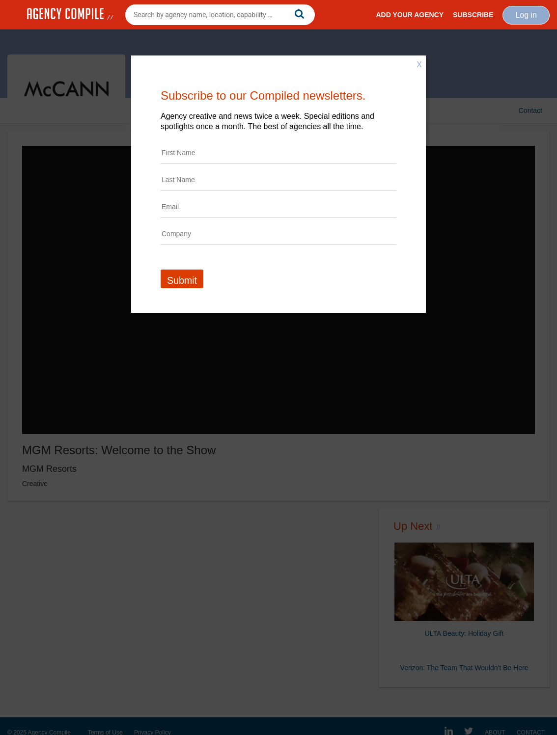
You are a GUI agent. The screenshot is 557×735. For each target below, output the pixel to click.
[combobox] (220, 14)
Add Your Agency (410, 15)
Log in (526, 15)
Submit (182, 280)
